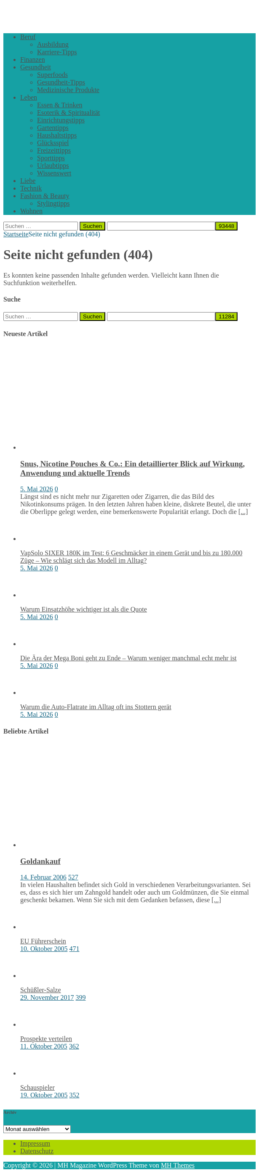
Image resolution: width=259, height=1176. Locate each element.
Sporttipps (51, 158)
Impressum (35, 1143)
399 (81, 997)
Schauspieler (37, 1087)
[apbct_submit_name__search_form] (226, 226)
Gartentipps (53, 127)
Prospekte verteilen (46, 1038)
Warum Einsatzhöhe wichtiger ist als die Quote (83, 609)
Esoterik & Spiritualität (68, 112)
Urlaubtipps (53, 165)
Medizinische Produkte (68, 89)
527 (73, 877)
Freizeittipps (54, 150)
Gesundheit (35, 67)
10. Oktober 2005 (43, 948)
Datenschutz (36, 1151)
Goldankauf (40, 861)
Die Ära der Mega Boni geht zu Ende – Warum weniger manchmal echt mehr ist (128, 658)
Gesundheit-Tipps (61, 82)
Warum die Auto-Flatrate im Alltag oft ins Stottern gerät (95, 706)
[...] (243, 511)
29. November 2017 (47, 997)
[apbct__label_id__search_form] (161, 226)
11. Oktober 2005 (43, 1046)
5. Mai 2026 (36, 489)
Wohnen (31, 211)
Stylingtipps (53, 203)
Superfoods (52, 74)
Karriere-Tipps (57, 52)
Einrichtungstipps (61, 120)
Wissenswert (54, 173)
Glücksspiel (53, 142)
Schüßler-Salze (40, 989)
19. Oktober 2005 (43, 1095)
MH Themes (178, 1165)
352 (74, 1095)
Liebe (27, 180)
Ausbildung (53, 44)
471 (74, 948)
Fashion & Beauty (44, 195)
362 (74, 1046)
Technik (31, 188)
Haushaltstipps (57, 135)
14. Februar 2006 (43, 877)
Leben (28, 97)
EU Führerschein (43, 941)
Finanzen (32, 59)
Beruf (27, 36)
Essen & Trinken (60, 105)
